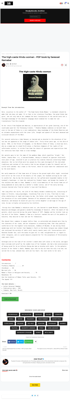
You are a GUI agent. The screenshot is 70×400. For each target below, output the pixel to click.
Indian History (9, 54)
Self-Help (31, 323)
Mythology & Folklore (24, 332)
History (20, 319)
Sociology (38, 314)
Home (3, 54)
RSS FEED (35, 385)
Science (38, 332)
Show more (65, 370)
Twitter (21, 341)
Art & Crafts (49, 332)
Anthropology (13, 314)
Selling (48, 314)
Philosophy (30, 319)
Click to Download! (10, 299)
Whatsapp (29, 341)
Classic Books (8, 323)
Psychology (52, 323)
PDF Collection (26, 314)
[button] (61, 3)
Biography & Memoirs (28, 328)
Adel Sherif (38, 359)
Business (63, 323)
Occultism (41, 323)
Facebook (12, 341)
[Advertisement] (35, 38)
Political (14, 328)
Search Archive (35, 20)
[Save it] (62, 65)
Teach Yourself (43, 319)
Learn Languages (53, 328)
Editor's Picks (56, 319)
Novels (11, 319)
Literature (58, 314)
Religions (20, 323)
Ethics (41, 328)
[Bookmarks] (65, 3)
